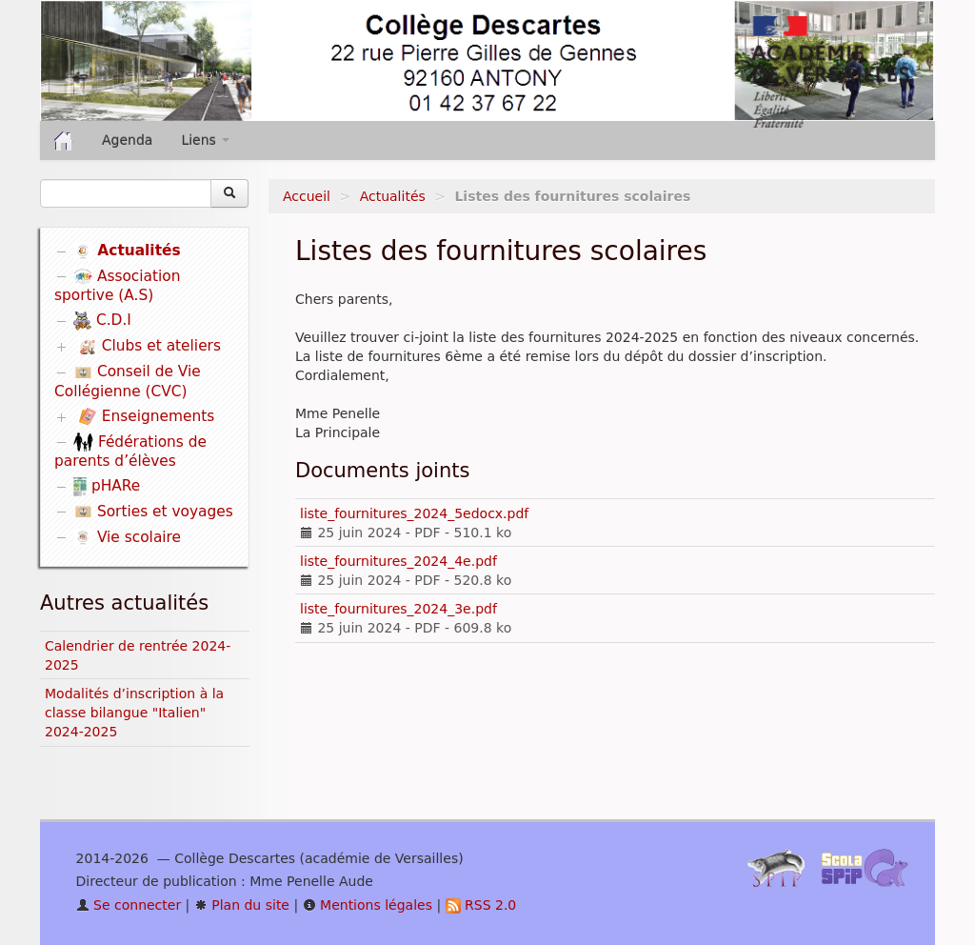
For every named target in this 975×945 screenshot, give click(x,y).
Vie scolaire (127, 537)
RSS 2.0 (481, 905)
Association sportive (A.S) (117, 286)
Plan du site (241, 905)
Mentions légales (367, 905)
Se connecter (129, 905)
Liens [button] (205, 140)
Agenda (127, 140)
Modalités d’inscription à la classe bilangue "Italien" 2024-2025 (134, 712)
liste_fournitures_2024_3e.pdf (398, 608)
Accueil (306, 196)
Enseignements (146, 416)
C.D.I (102, 320)
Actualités (393, 196)
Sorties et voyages (153, 511)
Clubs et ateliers (149, 346)
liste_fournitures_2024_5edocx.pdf (414, 513)
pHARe (106, 485)
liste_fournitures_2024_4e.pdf (398, 561)
